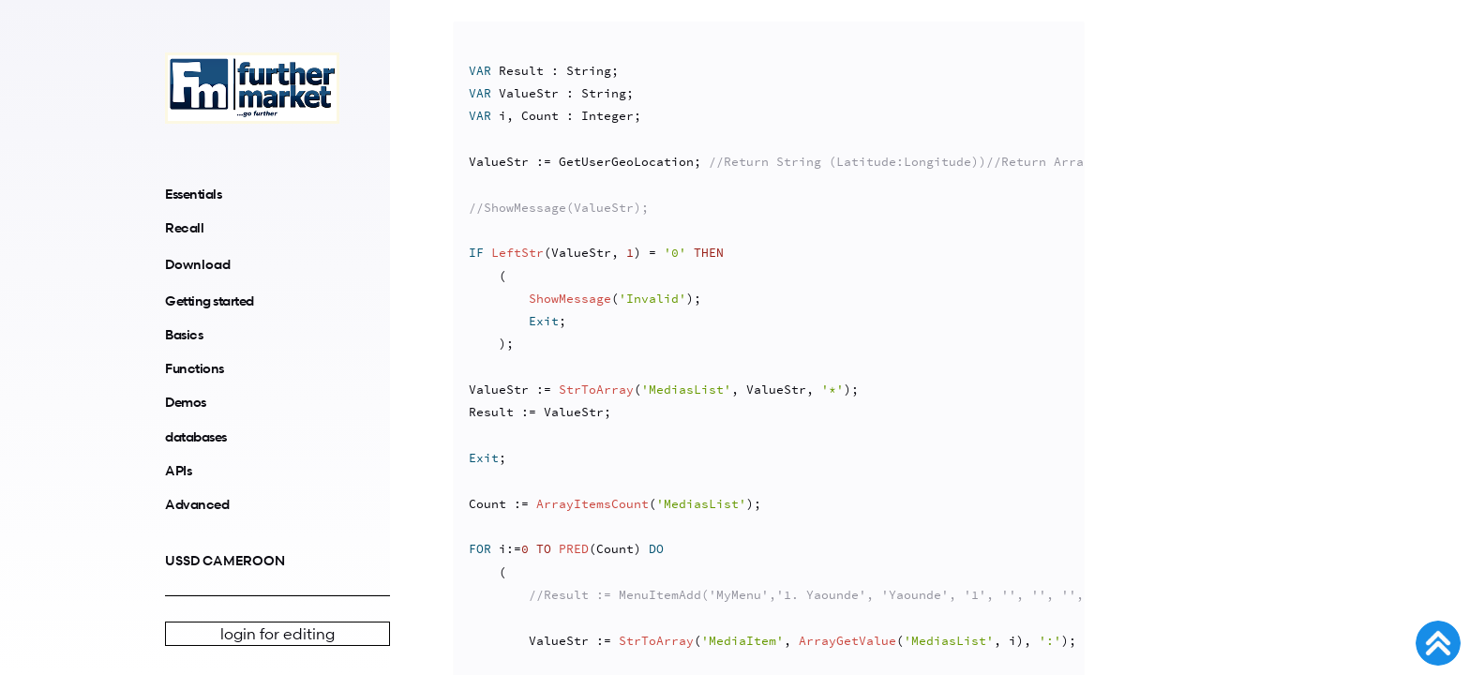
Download (198, 264)
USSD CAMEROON (225, 560)
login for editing (277, 633)
